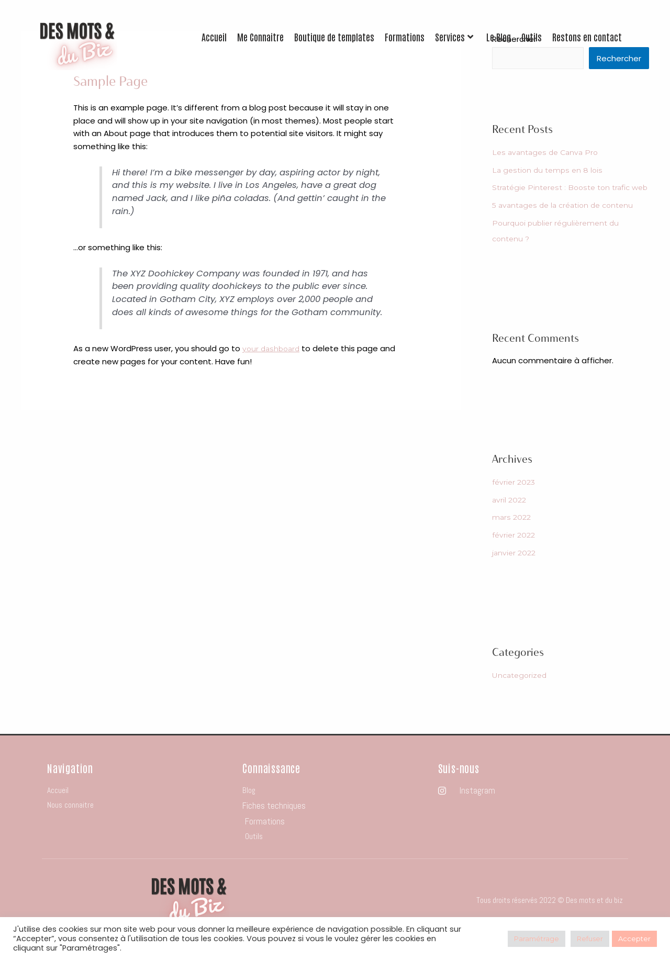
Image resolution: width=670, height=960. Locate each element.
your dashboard (273, 348)
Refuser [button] (590, 938)
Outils (531, 37)
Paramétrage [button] (536, 938)
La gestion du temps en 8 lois (550, 171)
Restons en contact (587, 37)
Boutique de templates (334, 37)
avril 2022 (510, 516)
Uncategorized (522, 692)
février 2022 (515, 551)
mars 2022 (512, 534)
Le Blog (498, 37)
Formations (405, 37)
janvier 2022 (515, 569)
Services (454, 37)
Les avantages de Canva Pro (548, 153)
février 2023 (515, 499)
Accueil (214, 37)
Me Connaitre (260, 37)
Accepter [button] (634, 938)
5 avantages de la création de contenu (568, 222)
